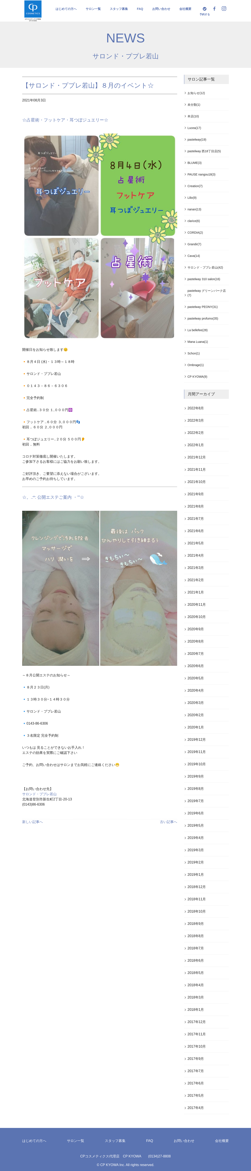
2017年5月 (195, 1095)
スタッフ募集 (119, 9)
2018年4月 (195, 985)
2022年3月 (195, 420)
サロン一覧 (93, 9)
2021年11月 (196, 469)
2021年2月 (195, 580)
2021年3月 (195, 568)
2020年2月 (195, 715)
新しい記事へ (32, 822)
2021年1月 (195, 592)
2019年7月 (195, 801)
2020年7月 (195, 653)
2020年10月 (196, 617)
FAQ (140, 9)
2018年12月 (196, 887)
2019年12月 (196, 739)
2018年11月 (196, 899)
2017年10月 (196, 1046)
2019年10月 (196, 764)
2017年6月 (195, 1083)
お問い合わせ (161, 9)
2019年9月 (195, 776)
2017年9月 (195, 1059)
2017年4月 (195, 1108)
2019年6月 (195, 813)
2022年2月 (195, 433)
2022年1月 (195, 445)
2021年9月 (195, 494)
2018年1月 (195, 1009)
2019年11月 (196, 752)
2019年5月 (195, 825)
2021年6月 (195, 531)
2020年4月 (195, 690)
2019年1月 (195, 874)
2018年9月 (195, 924)
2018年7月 (195, 948)
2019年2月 (195, 862)
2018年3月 (195, 997)
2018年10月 (196, 911)
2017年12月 (196, 1022)
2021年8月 (195, 506)
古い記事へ (168, 822)
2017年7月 (195, 1071)
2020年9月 (195, 629)
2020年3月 (195, 703)
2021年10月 (196, 482)
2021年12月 (196, 457)
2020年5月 (195, 678)
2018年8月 (195, 936)
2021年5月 (195, 543)
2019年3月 (195, 850)
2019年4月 (195, 838)
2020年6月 (195, 666)
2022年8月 (195, 408)
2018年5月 (195, 973)
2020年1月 (195, 727)
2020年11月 (196, 604)
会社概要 (185, 9)
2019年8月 (195, 789)
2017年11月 (196, 1034)
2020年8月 (195, 641)
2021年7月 (195, 518)
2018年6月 (195, 960)
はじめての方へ (66, 9)
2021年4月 (195, 555)
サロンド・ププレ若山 (126, 56)
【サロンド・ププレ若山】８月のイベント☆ (88, 85)
